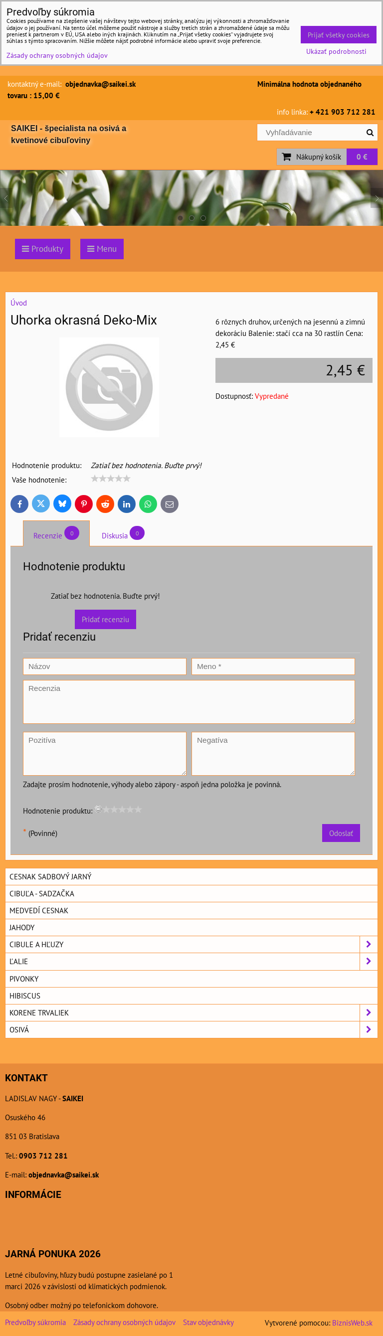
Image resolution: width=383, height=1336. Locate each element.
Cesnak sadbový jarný (50, 876)
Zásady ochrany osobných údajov (124, 1322)
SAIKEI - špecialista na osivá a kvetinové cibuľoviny (68, 134)
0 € (362, 157)
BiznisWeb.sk (352, 1323)
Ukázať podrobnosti (336, 51)
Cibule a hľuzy (193, 944)
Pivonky (23, 979)
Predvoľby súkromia (35, 1322)
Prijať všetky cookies (339, 34)
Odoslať (341, 833)
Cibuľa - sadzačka (41, 893)
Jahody (21, 927)
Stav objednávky (208, 1322)
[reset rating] (98, 809)
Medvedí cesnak (38, 910)
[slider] (111, 479)
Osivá (193, 1029)
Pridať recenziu (105, 619)
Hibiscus (24, 996)
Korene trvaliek (193, 1012)
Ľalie (193, 961)
